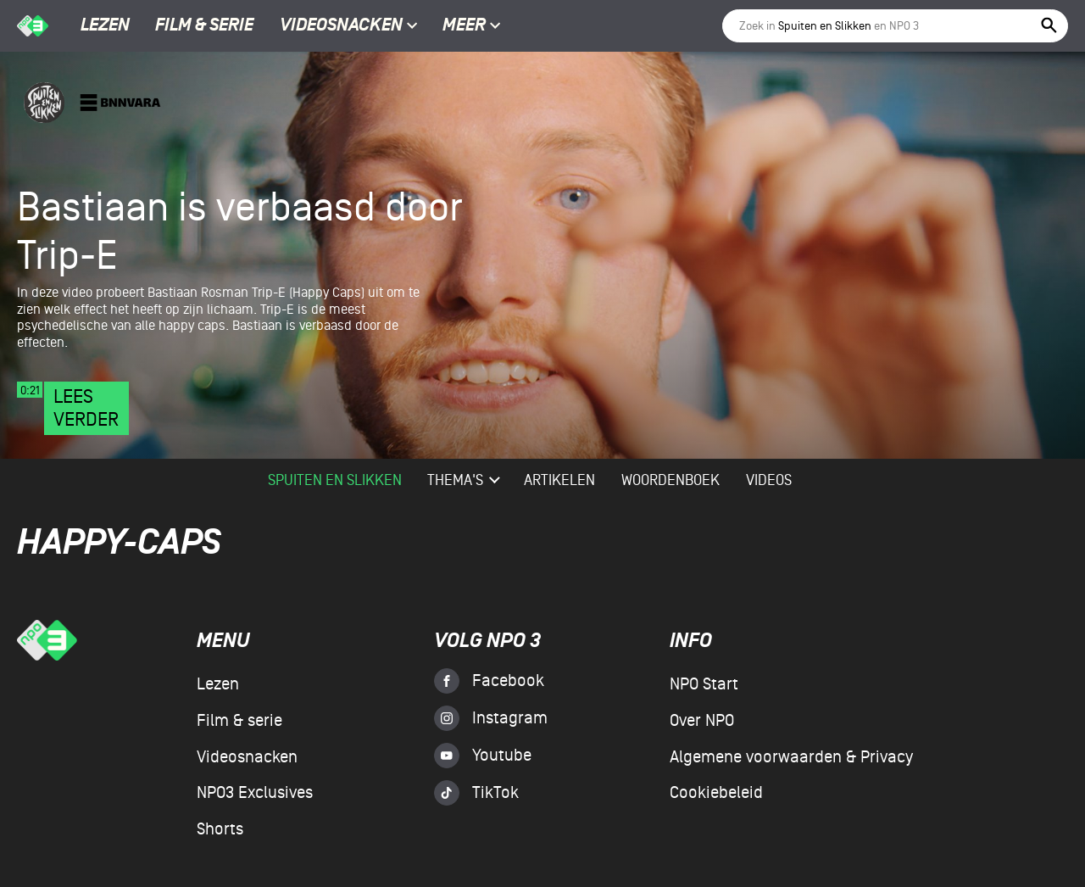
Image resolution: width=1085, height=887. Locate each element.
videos (769, 480)
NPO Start (704, 684)
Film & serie (204, 26)
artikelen (559, 480)
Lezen (105, 26)
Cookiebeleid (716, 793)
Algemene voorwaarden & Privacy (791, 757)
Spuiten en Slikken (335, 480)
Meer (471, 26)
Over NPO (702, 720)
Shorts (220, 829)
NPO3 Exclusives (255, 793)
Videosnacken (341, 26)
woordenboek (670, 480)
